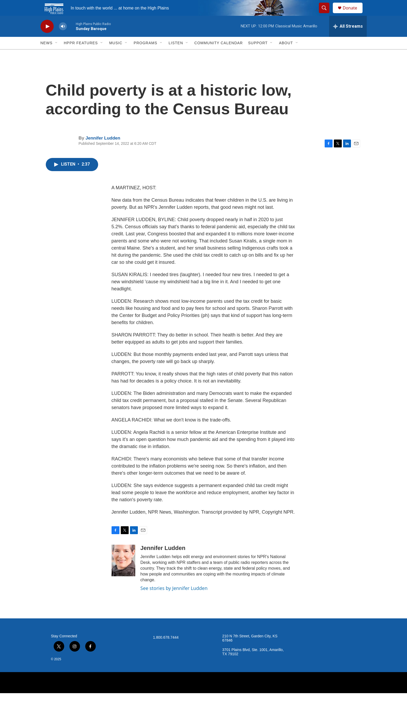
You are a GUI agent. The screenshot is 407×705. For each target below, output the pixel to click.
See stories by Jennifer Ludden (174, 600)
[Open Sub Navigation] (56, 55)
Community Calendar (218, 55)
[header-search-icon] (326, 14)
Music (115, 55)
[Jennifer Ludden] (123, 572)
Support (258, 55)
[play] (47, 38)
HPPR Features (81, 55)
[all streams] (348, 38)
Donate (353, 14)
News (47, 55)
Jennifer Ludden (103, 149)
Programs (145, 55)
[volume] (62, 38)
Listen (176, 55)
